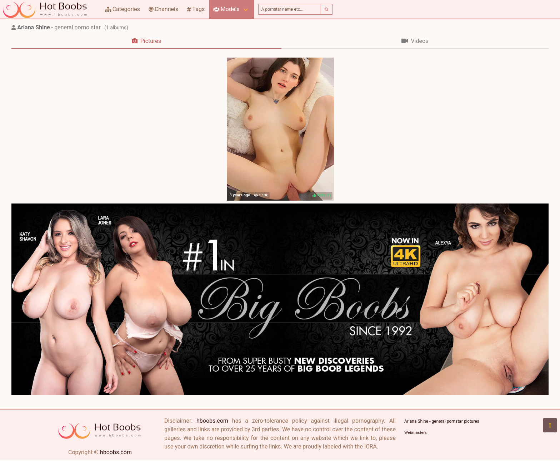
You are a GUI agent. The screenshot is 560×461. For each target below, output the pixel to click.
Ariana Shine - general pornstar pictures (441, 421)
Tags (196, 9)
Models (226, 9)
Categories (122, 9)
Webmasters (415, 432)
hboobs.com (116, 452)
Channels (163, 9)
